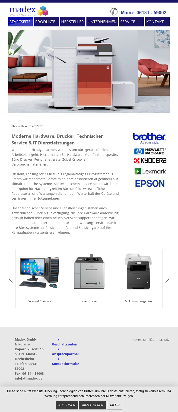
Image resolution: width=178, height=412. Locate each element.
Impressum (139, 340)
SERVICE (127, 21)
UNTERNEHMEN (102, 21)
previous (10, 278)
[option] (89, 71)
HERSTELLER (72, 21)
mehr (114, 405)
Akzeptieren (92, 405)
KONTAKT (155, 21)
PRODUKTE (45, 21)
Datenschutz (160, 340)
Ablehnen (67, 405)
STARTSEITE (20, 21)
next (167, 278)
